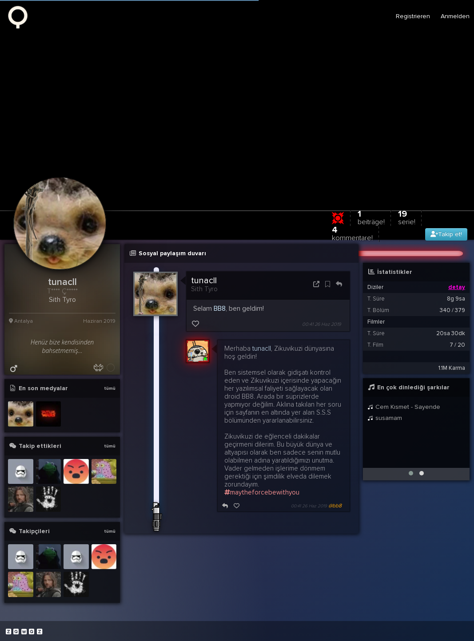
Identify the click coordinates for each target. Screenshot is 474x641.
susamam (384, 418)
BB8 (220, 308)
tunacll (204, 280)
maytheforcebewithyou (261, 492)
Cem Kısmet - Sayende (403, 407)
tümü (110, 388)
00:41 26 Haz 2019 (321, 324)
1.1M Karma (451, 368)
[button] (411, 473)
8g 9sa (456, 298)
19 (406, 217)
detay (456, 287)
